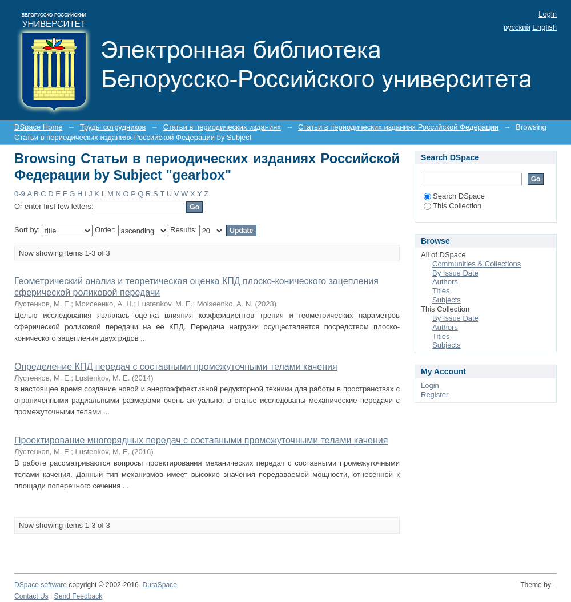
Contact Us (31, 596)
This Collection (452, 205)
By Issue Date (455, 273)
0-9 (19, 193)
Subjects (446, 300)
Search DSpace (454, 196)
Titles (441, 290)
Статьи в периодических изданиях (222, 127)
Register (434, 394)
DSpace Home (38, 127)
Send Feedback (78, 596)
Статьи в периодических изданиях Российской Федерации (398, 127)
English (544, 27)
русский (517, 27)
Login (547, 14)
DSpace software (40, 585)
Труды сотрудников (113, 127)
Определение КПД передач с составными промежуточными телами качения (175, 366)
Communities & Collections (476, 264)
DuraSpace (159, 585)
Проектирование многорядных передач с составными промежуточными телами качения (201, 440)
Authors (445, 281)
